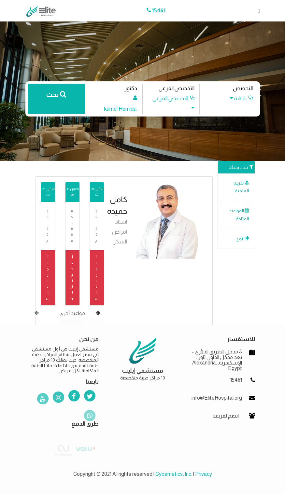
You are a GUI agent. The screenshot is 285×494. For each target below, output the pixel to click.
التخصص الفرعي (176, 88)
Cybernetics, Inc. (173, 474)
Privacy (203, 474)
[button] (237, 98)
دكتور (130, 88)
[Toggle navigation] (257, 11)
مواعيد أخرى (72, 313)
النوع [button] (242, 238)
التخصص (243, 88)
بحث (56, 94)
